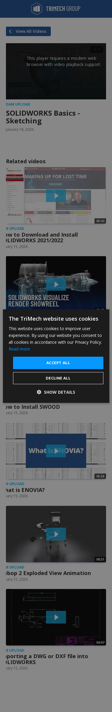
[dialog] (56, 356)
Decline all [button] (58, 378)
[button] (56, 392)
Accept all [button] (58, 362)
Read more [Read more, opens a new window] (19, 349)
